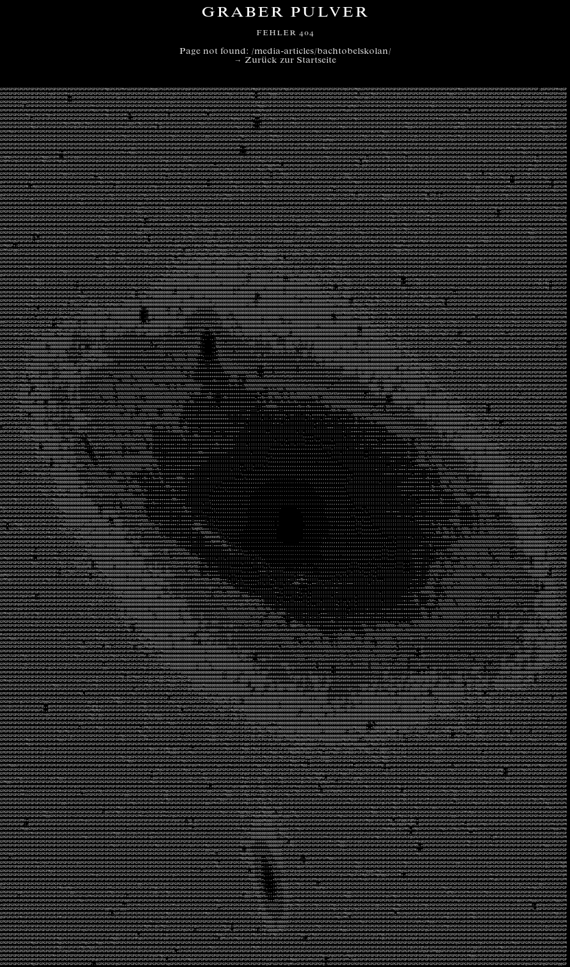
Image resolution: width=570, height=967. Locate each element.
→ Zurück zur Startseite (285, 61)
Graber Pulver (285, 13)
